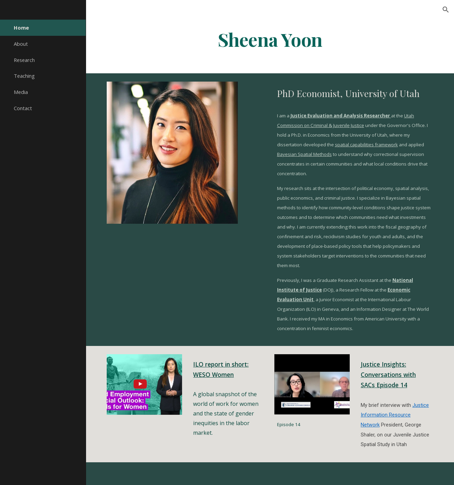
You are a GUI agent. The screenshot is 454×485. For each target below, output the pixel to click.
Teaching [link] (24, 75)
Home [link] (21, 27)
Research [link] (24, 59)
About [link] (21, 43)
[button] (445, 9)
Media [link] (21, 91)
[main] (269, 39)
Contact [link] (23, 108)
